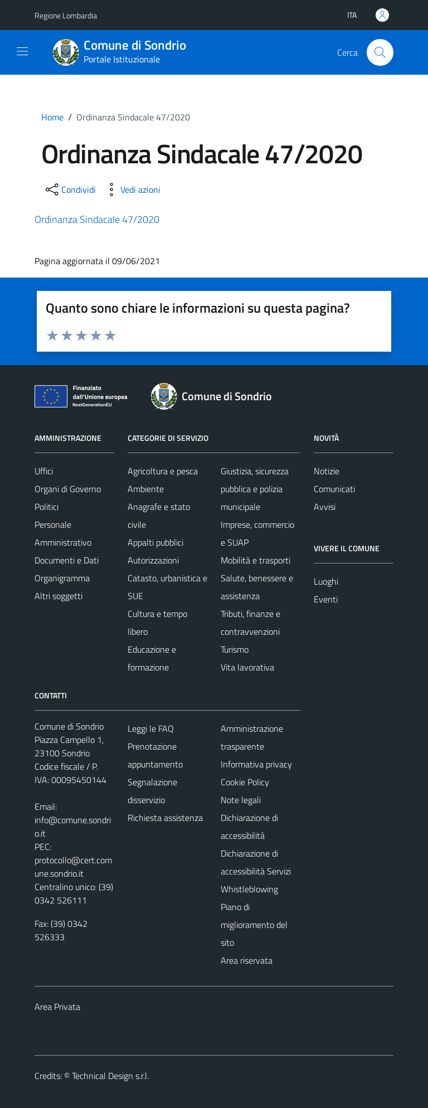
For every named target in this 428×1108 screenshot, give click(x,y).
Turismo (235, 649)
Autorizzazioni (153, 560)
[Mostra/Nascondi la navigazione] (22, 51)
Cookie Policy (245, 782)
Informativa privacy (256, 764)
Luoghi (326, 581)
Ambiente (146, 488)
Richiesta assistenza (165, 817)
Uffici (44, 471)
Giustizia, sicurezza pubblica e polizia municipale (255, 488)
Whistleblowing (249, 889)
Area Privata (57, 1006)
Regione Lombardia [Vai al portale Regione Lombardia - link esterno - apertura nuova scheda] (66, 15)
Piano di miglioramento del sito (254, 924)
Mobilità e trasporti (255, 560)
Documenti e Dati (67, 560)
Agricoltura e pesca (163, 471)
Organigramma (62, 578)
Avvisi (324, 506)
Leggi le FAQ (151, 728)
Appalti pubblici (155, 542)
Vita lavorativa (247, 667)
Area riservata (247, 960)
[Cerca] (380, 52)
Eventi (326, 599)
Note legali (241, 799)
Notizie (326, 471)
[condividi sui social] (69, 189)
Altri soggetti (58, 595)
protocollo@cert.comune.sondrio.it (73, 866)
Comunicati (334, 488)
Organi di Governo (68, 488)
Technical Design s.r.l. (110, 1075)
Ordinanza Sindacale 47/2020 (97, 219)
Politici (47, 506)
